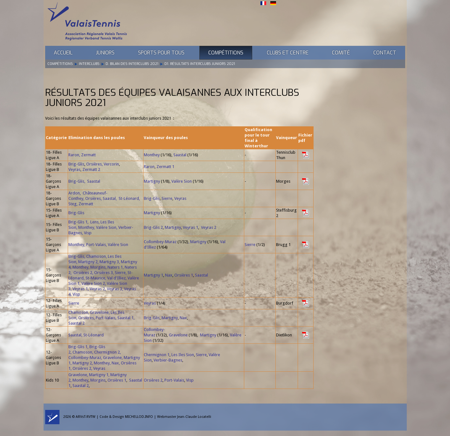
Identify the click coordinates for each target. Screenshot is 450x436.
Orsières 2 (82, 272)
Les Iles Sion (182, 354)
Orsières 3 (103, 272)
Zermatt (88, 154)
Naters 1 (115, 267)
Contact (384, 52)
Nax (168, 275)
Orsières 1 (183, 275)
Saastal (179, 154)
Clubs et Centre (287, 52)
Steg (72, 203)
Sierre (167, 198)
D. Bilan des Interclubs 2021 (132, 63)
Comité (341, 52)
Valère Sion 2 (93, 283)
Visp (88, 232)
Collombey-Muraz (160, 241)
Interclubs (89, 63)
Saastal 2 (76, 323)
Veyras (74, 169)
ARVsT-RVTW (85, 417)
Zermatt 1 (165, 166)
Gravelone (99, 312)
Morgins (98, 267)
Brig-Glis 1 (77, 222)
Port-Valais (96, 244)
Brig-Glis (76, 164)
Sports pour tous (161, 52)
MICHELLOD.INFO (139, 417)
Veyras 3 (114, 288)
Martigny (152, 181)
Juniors (105, 52)
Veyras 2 (208, 227)
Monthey (152, 154)
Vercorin (111, 164)
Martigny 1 (153, 275)
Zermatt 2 (91, 169)
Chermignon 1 (157, 354)
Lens (94, 222)
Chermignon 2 (107, 352)
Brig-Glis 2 (153, 227)
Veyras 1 (190, 227)
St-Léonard (129, 198)
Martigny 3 (109, 261)
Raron (73, 154)
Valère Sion (181, 181)
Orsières (94, 164)
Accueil (63, 52)
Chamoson (96, 256)
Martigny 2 (88, 261)
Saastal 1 (125, 317)
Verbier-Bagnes (168, 360)
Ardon (74, 193)
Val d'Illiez (116, 278)
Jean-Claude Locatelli (194, 417)
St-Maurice (95, 278)
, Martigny (197, 241)
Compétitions (225, 52)
